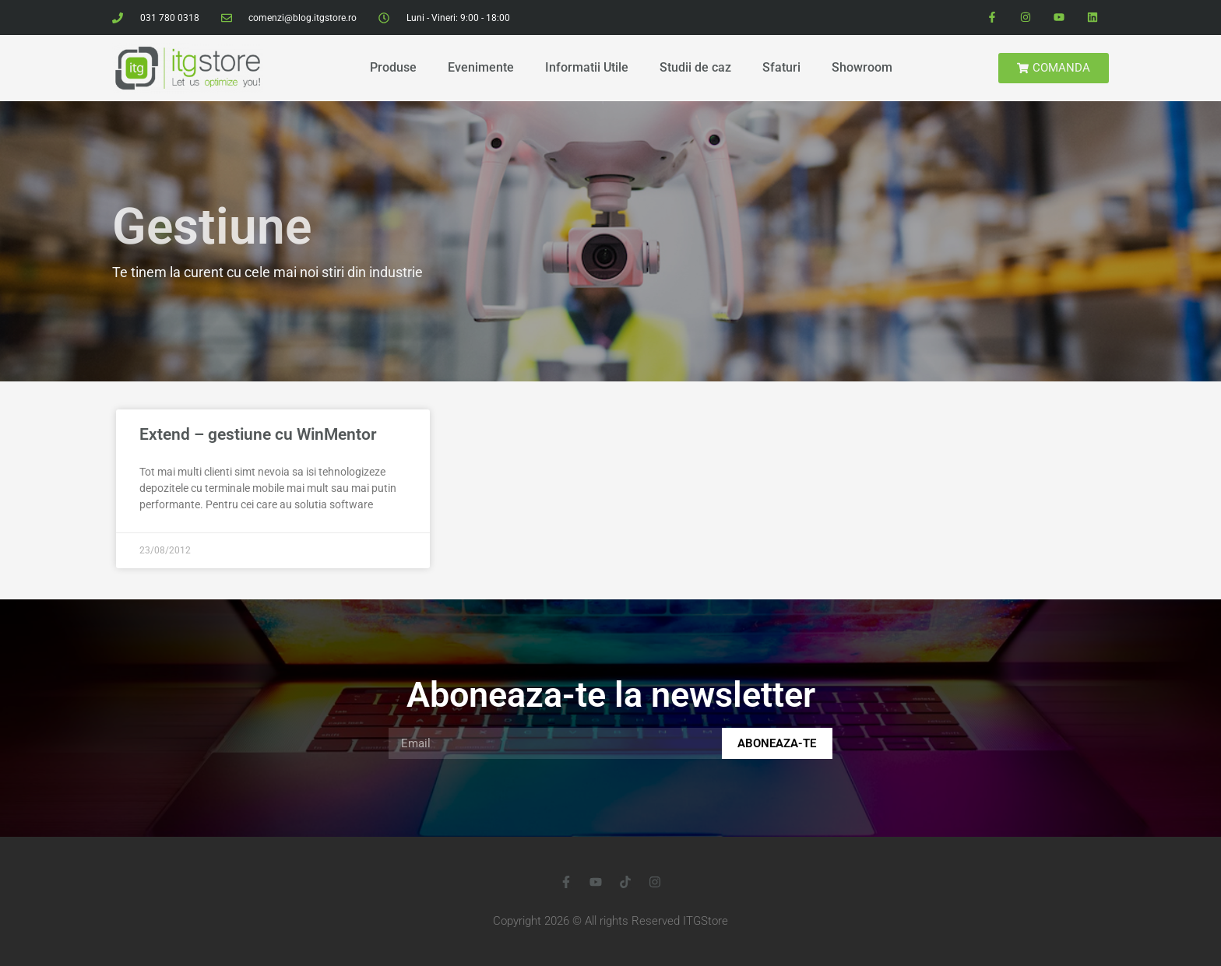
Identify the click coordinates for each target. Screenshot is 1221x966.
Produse (393, 67)
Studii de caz (695, 67)
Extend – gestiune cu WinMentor (258, 434)
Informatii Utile (586, 67)
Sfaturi (781, 67)
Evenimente (481, 67)
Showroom (862, 67)
